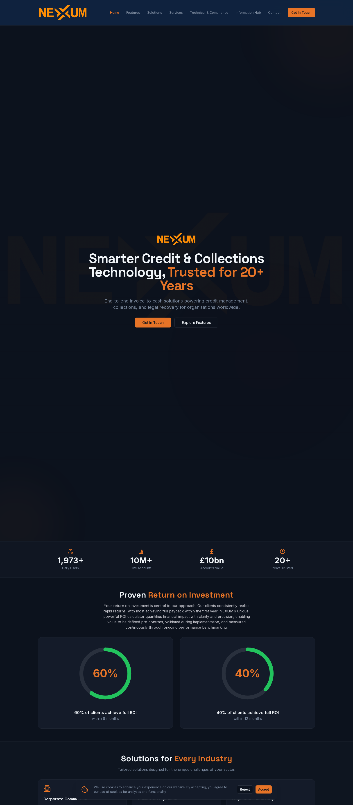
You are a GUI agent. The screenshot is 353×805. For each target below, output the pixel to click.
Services (176, 12)
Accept (263, 789)
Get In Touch (301, 12)
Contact (274, 12)
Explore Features (196, 322)
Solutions (154, 12)
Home (114, 12)
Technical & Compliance (209, 12)
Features (133, 12)
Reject (245, 789)
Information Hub (248, 12)
